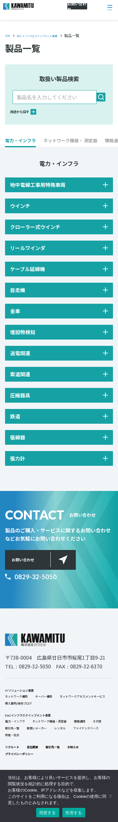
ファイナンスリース (50, 762)
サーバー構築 (61, 704)
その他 (36, 753)
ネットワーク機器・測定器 (69, 745)
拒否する (73, 812)
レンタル (14, 762)
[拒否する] (110, 796)
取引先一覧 (62, 753)
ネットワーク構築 (22, 704)
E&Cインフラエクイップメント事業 (40, 736)
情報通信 (14, 753)
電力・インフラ (20, 745)
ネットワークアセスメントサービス (40, 713)
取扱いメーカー (96, 753)
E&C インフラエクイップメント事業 (50, 35)
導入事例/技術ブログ (25, 722)
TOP (9, 35)
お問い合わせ (32, 569)
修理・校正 (88, 762)
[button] (20, 147)
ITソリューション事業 (27, 696)
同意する (47, 812)
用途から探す (29, 115)
